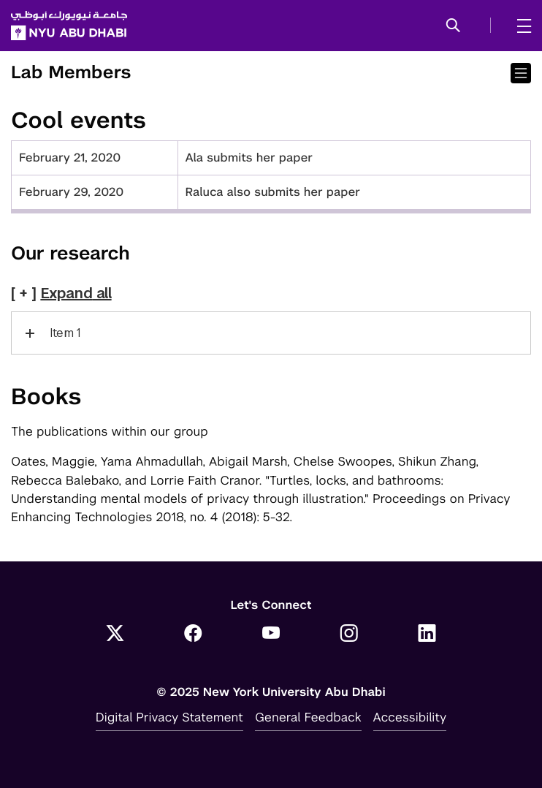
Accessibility (410, 717)
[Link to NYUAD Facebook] (193, 634)
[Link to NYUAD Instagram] (349, 634)
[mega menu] (519, 26)
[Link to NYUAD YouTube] (271, 634)
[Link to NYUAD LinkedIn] (427, 634)
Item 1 (65, 333)
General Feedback (308, 717)
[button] (453, 26)
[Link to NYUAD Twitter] (115, 634)
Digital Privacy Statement (169, 717)
